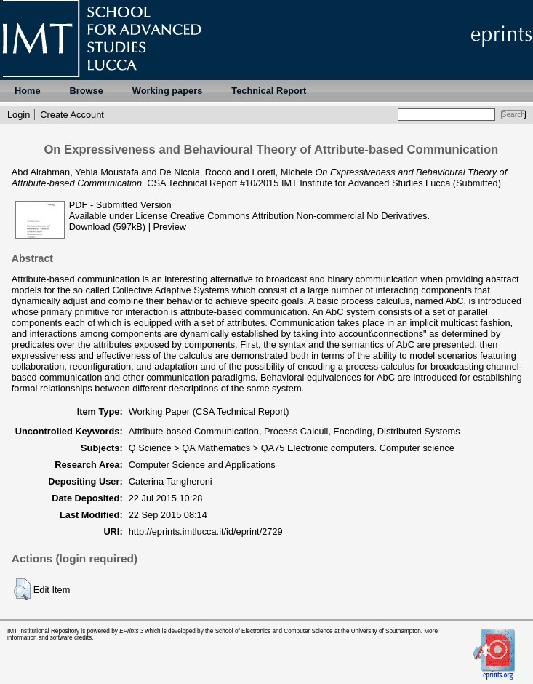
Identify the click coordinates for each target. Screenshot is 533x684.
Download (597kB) (107, 226)
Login (18, 114)
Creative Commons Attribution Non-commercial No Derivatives (298, 215)
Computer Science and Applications (202, 464)
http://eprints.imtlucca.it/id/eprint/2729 (206, 531)
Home (28, 90)
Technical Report (268, 90)
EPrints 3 (131, 631)
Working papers (167, 90)
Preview (170, 226)
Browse (86, 90)
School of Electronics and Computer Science (274, 631)
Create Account (72, 114)
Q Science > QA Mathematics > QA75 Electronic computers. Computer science (291, 447)
